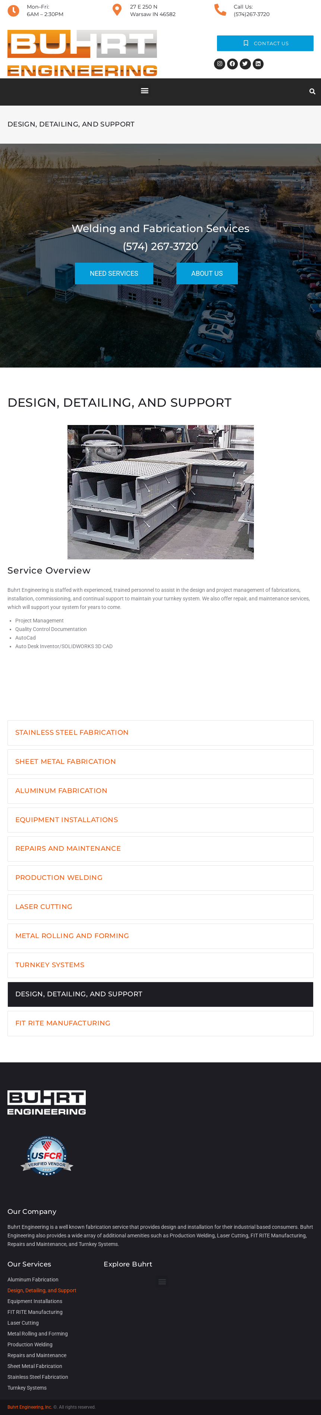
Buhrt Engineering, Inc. (29, 1407)
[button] (145, 90)
